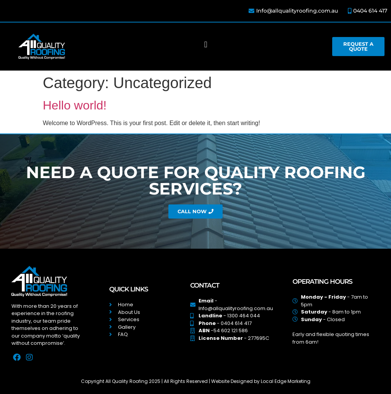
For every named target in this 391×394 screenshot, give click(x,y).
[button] (205, 45)
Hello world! (75, 105)
